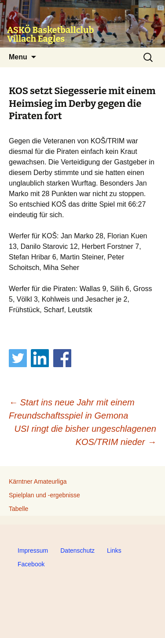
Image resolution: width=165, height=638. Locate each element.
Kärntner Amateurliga (38, 481)
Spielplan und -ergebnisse (44, 495)
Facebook (31, 564)
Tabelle (18, 508)
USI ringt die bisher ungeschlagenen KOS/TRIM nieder (85, 435)
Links (114, 550)
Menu (18, 57)
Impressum (33, 550)
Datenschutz (77, 550)
